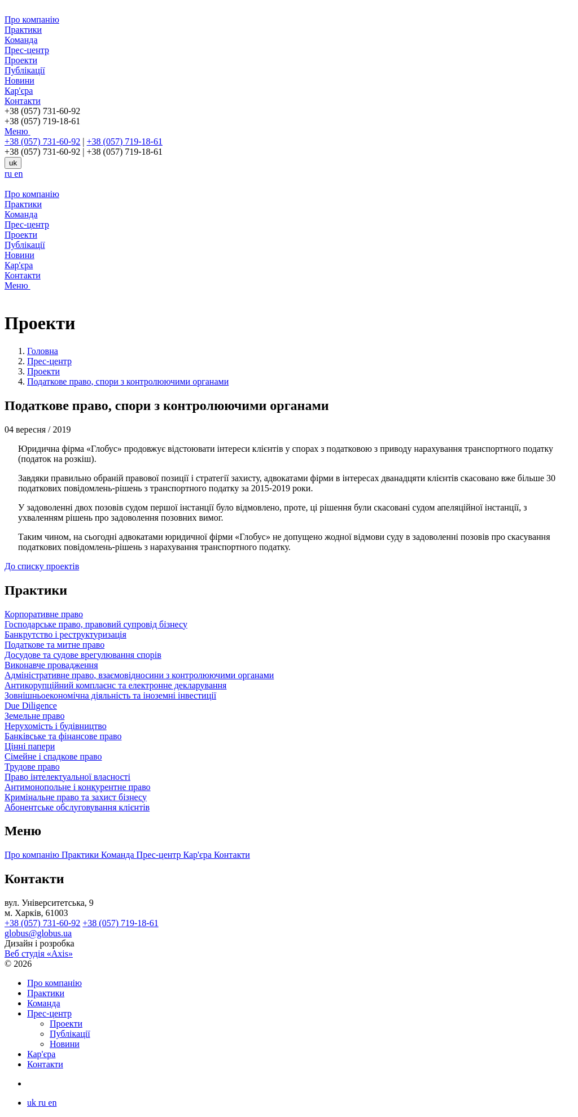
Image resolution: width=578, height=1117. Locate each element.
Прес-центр (27, 50)
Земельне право (34, 716)
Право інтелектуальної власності (67, 777)
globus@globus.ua (38, 933)
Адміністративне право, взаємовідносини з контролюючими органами (139, 675)
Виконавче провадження (51, 665)
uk (13, 163)
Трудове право (32, 766)
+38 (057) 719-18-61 (125, 141)
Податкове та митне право (54, 644)
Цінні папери (30, 746)
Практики (23, 29)
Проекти (21, 60)
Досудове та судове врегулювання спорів (83, 655)
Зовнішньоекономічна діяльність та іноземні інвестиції (110, 695)
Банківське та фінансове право (63, 736)
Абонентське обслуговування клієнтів (77, 807)
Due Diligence (31, 705)
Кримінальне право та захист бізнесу (76, 797)
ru (9, 173)
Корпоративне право (44, 614)
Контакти (23, 101)
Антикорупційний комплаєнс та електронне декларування (115, 685)
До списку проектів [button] (42, 566)
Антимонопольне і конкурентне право (78, 787)
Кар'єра (19, 90)
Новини (19, 80)
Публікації (25, 70)
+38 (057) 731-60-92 (42, 141)
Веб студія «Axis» (39, 953)
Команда (21, 40)
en (18, 173)
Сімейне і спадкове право (53, 756)
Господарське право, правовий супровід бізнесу (96, 624)
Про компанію (32, 19)
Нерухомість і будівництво (56, 726)
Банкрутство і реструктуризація (65, 634)
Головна (42, 351)
